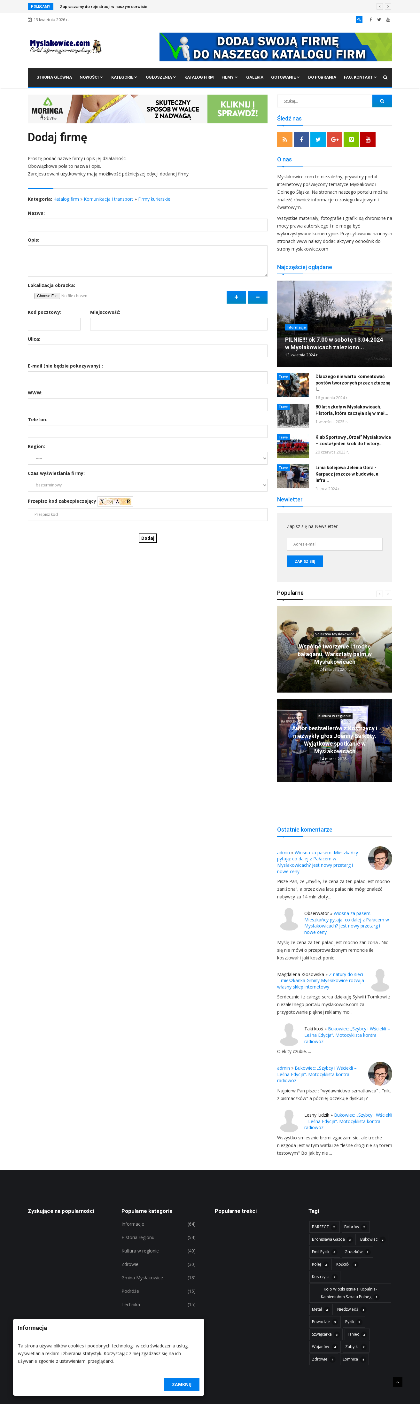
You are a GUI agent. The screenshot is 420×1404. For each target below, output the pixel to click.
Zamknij (181, 1384)
